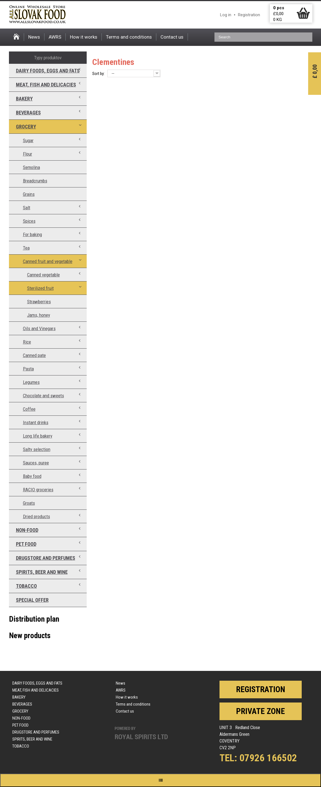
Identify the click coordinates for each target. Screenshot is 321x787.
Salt (26, 207)
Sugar (28, 140)
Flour (27, 154)
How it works (83, 37)
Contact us (171, 37)
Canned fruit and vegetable (47, 261)
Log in (225, 14)
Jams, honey (38, 315)
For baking (32, 234)
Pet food (26, 544)
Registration (249, 14)
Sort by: (98, 73)
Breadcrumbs (35, 181)
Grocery (26, 127)
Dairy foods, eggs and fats (48, 71)
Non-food (27, 530)
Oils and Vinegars (39, 328)
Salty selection (36, 449)
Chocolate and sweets (43, 395)
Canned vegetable (43, 275)
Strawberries (39, 301)
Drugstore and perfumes (45, 558)
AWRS (55, 37)
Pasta (28, 369)
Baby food (32, 476)
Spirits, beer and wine (42, 572)
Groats (29, 503)
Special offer (32, 600)
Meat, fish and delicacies (46, 85)
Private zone (260, 711)
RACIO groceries (38, 489)
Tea (26, 248)
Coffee (29, 409)
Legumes (31, 382)
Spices (29, 221)
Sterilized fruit (40, 288)
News (34, 37)
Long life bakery (37, 436)
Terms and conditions (129, 37)
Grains (29, 194)
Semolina (31, 167)
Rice (27, 342)
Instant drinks (35, 422)
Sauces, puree (36, 463)
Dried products (36, 516)
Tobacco (26, 586)
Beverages (28, 113)
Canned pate (34, 355)
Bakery (24, 99)
